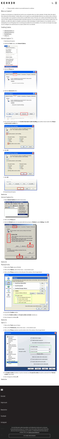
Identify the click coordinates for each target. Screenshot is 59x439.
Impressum (4, 402)
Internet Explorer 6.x (9, 32)
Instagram (4, 422)
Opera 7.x (6, 35)
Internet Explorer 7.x (9, 30)
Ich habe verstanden (30, 435)
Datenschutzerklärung (34, 432)
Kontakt (3, 396)
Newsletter (4, 410)
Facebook (3, 416)
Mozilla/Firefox (7, 34)
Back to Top (4, 194)
